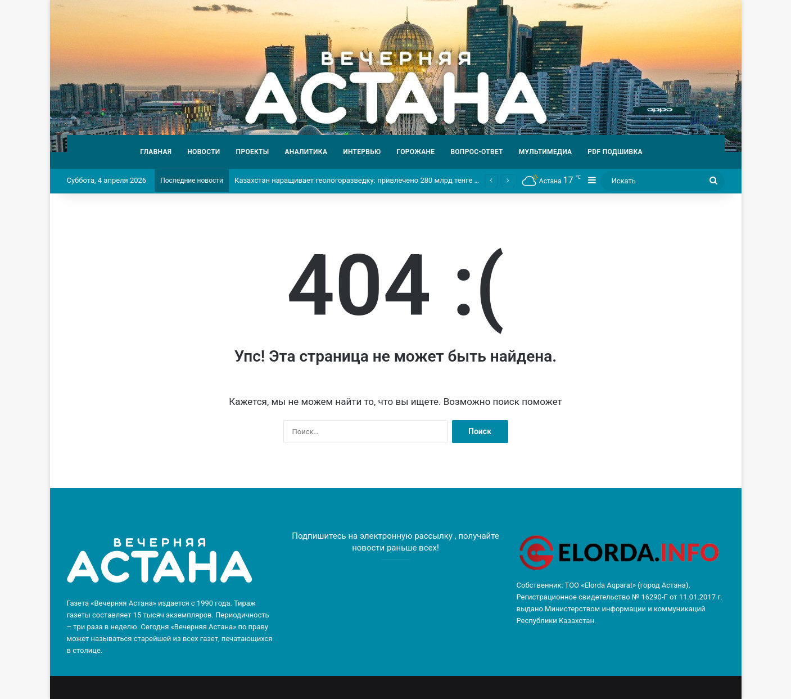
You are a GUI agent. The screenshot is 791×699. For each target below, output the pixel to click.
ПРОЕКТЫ (252, 152)
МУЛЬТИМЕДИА (545, 152)
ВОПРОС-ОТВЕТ (476, 152)
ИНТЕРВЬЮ (362, 152)
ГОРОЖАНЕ (416, 152)
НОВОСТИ (203, 152)
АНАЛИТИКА (305, 152)
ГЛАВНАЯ (155, 152)
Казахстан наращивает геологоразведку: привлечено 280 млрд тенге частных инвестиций (390, 180)
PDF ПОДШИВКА (615, 152)
